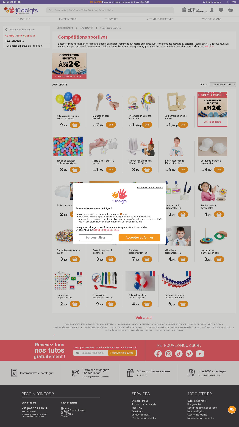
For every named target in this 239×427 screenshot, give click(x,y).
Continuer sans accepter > (150, 187)
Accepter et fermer (139, 237)
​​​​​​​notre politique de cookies (106, 230)
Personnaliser (95, 237)
